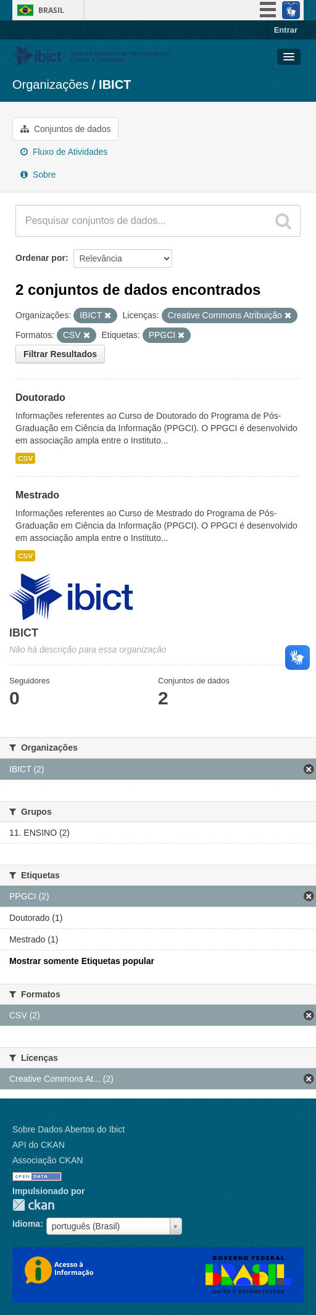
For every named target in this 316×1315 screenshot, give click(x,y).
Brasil (51, 10)
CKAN (33, 1204)
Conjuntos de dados (65, 129)
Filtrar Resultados (60, 354)
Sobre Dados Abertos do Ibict (68, 1129)
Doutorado (40, 397)
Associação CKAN (47, 1160)
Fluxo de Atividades (63, 152)
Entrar (285, 30)
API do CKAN (38, 1145)
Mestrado (37, 495)
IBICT (115, 84)
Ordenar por (40, 258)
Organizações (50, 84)
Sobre (38, 174)
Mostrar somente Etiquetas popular (81, 961)
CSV (25, 458)
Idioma (26, 1224)
